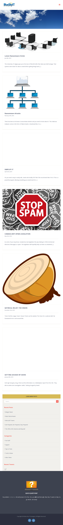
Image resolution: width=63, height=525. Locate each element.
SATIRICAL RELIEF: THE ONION (16, 308)
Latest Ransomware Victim (15, 56)
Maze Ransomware (10, 416)
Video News (8, 457)
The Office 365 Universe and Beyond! (15, 429)
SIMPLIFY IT (9, 169)
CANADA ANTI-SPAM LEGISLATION (17, 234)
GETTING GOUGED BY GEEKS (15, 375)
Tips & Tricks (8, 449)
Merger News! (9, 412)
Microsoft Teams (9, 420)
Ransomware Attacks (12, 113)
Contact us (12, 497)
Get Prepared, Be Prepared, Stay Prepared (16, 425)
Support (7, 445)
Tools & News (9, 453)
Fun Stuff (7, 440)
